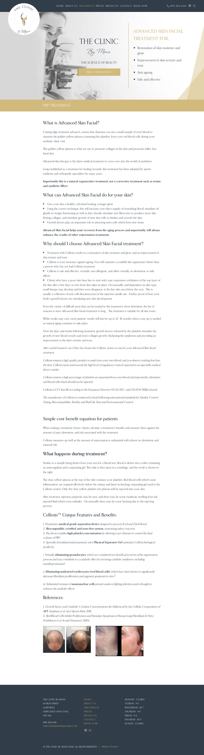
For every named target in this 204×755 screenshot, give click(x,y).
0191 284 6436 (50, 722)
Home (60, 6)
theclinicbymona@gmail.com (60, 726)
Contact (126, 6)
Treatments (86, 6)
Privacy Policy (110, 747)
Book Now (141, 6)
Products (112, 6)
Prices (100, 6)
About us (71, 6)
